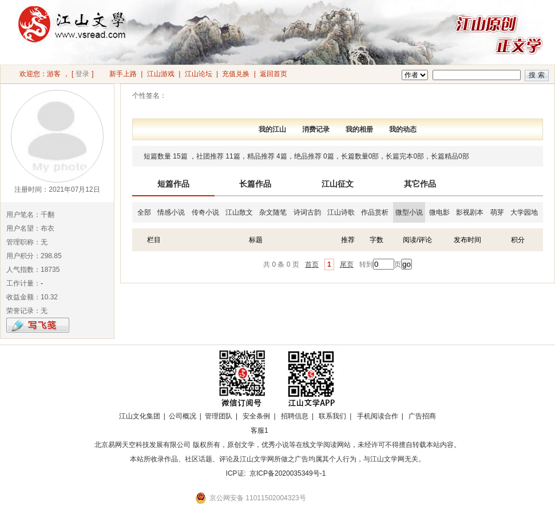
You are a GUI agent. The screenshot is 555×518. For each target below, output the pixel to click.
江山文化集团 (139, 416)
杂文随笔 (273, 212)
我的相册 (359, 129)
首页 (312, 264)
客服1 (259, 430)
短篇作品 (173, 183)
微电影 (439, 212)
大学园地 (524, 212)
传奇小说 (205, 212)
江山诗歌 (341, 212)
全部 (144, 212)
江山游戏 (161, 74)
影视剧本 (469, 212)
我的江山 (272, 129)
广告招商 (422, 416)
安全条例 (256, 416)
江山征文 (338, 183)
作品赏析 (374, 212)
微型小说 (409, 212)
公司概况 (182, 416)
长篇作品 (255, 183)
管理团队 (218, 416)
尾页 (347, 264)
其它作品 (420, 183)
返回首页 (273, 74)
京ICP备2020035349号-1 (287, 473)
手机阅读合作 (377, 416)
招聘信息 (294, 416)
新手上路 (123, 74)
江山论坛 (198, 74)
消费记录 (316, 129)
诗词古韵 (307, 212)
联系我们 (332, 416)
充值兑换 (235, 74)
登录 (82, 74)
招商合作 (290, 430)
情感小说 (171, 212)
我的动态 (403, 129)
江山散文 (239, 212)
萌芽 (497, 212)
